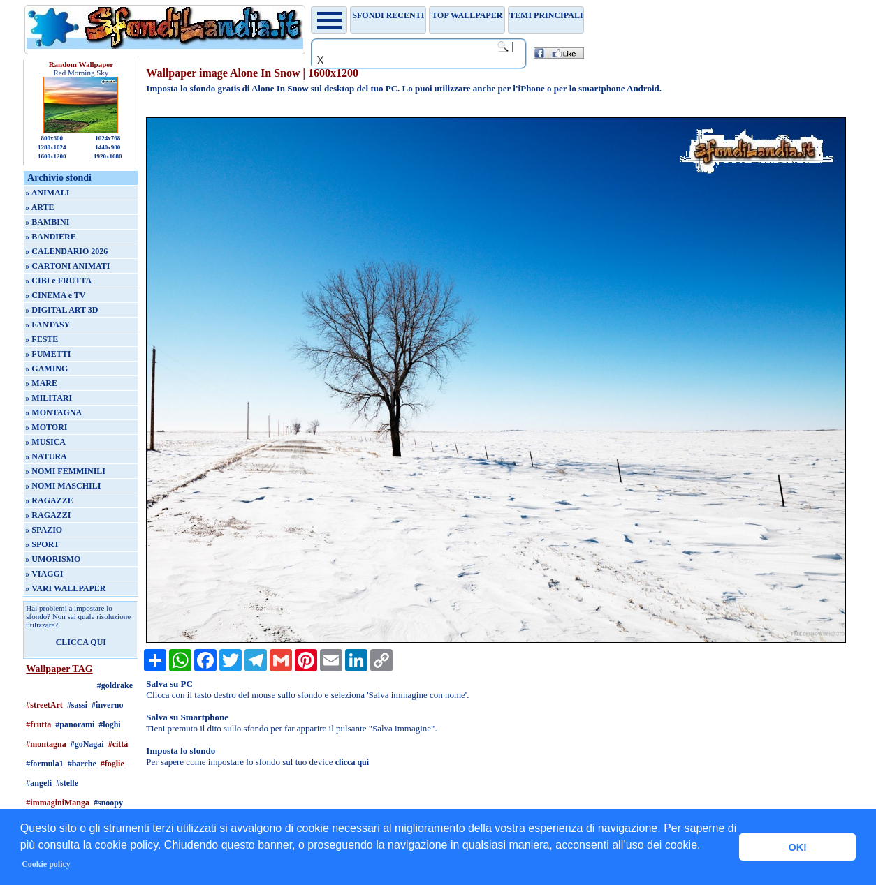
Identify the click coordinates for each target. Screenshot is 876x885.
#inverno (107, 705)
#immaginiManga (57, 803)
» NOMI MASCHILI (63, 486)
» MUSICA (45, 442)
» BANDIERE (50, 236)
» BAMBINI (47, 222)
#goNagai (87, 744)
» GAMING (46, 368)
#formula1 (44, 763)
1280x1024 (52, 147)
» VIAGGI (44, 574)
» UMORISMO (52, 559)
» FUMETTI (48, 354)
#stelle (67, 783)
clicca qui (352, 762)
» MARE (41, 383)
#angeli (39, 783)
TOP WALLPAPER (467, 15)
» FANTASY (47, 324)
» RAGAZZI (48, 515)
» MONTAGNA (53, 412)
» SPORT (42, 544)
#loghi (109, 724)
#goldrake (115, 685)
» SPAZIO (43, 530)
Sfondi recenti (388, 15)
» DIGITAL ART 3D (61, 310)
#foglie (112, 763)
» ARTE (39, 207)
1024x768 (107, 138)
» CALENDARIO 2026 (66, 251)
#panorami (74, 724)
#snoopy (108, 803)
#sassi (77, 705)
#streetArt (44, 705)
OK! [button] (797, 847)
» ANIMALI (47, 193)
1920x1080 (108, 156)
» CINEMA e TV (55, 295)
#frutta (38, 724)
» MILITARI (48, 398)
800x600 (52, 138)
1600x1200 (52, 156)
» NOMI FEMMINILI (65, 471)
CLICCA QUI (81, 642)
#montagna (46, 744)
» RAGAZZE (49, 500)
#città (118, 744)
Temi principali (546, 15)
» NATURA (45, 456)
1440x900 (107, 147)
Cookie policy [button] (46, 864)
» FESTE (41, 339)
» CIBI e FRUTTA (58, 280)
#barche (82, 763)
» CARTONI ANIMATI (67, 266)
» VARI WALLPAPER (65, 588)
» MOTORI (46, 427)
